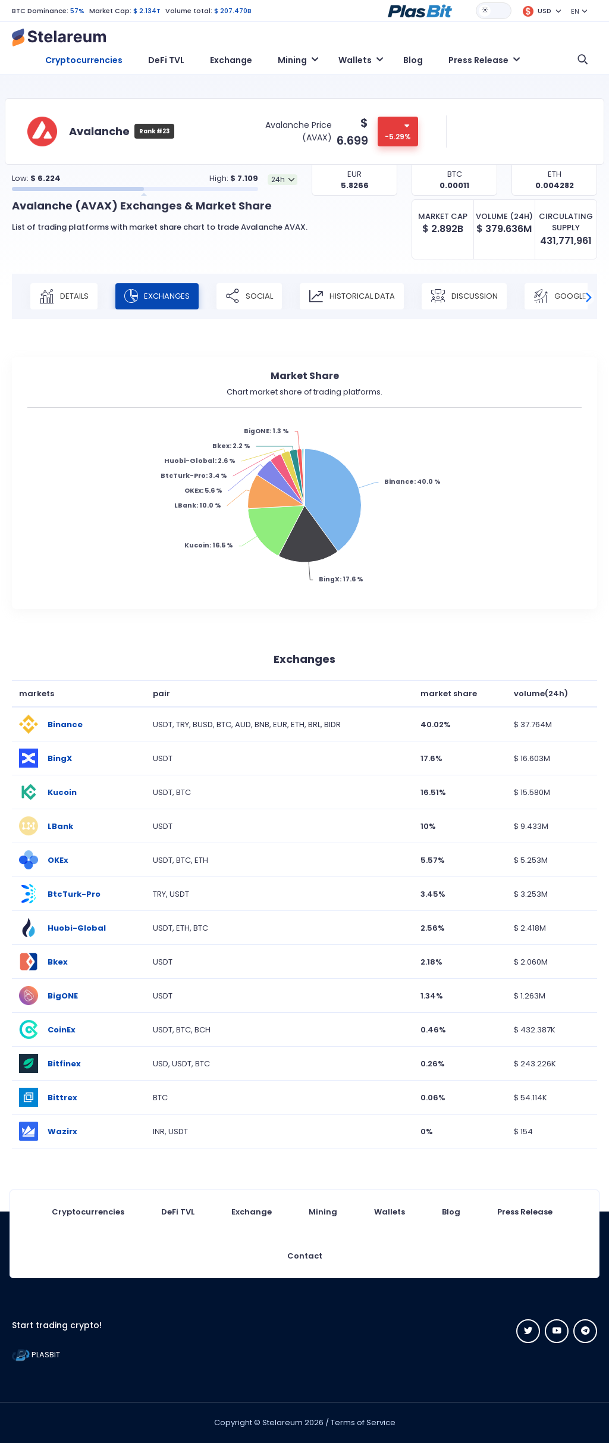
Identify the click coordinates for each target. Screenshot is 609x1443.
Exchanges (157, 296)
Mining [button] (292, 60)
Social (249, 296)
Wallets (389, 1211)
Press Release (525, 1211)
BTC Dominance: (40, 10)
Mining (323, 1211)
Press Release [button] (478, 60)
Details (64, 296)
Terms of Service (363, 1422)
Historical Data (352, 296)
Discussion (464, 296)
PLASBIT (36, 1354)
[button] (419, 10)
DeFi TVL (166, 60)
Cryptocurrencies (84, 60)
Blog (413, 60)
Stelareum (282, 1422)
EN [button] (575, 11)
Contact (304, 1256)
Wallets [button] (355, 60)
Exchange (231, 60)
